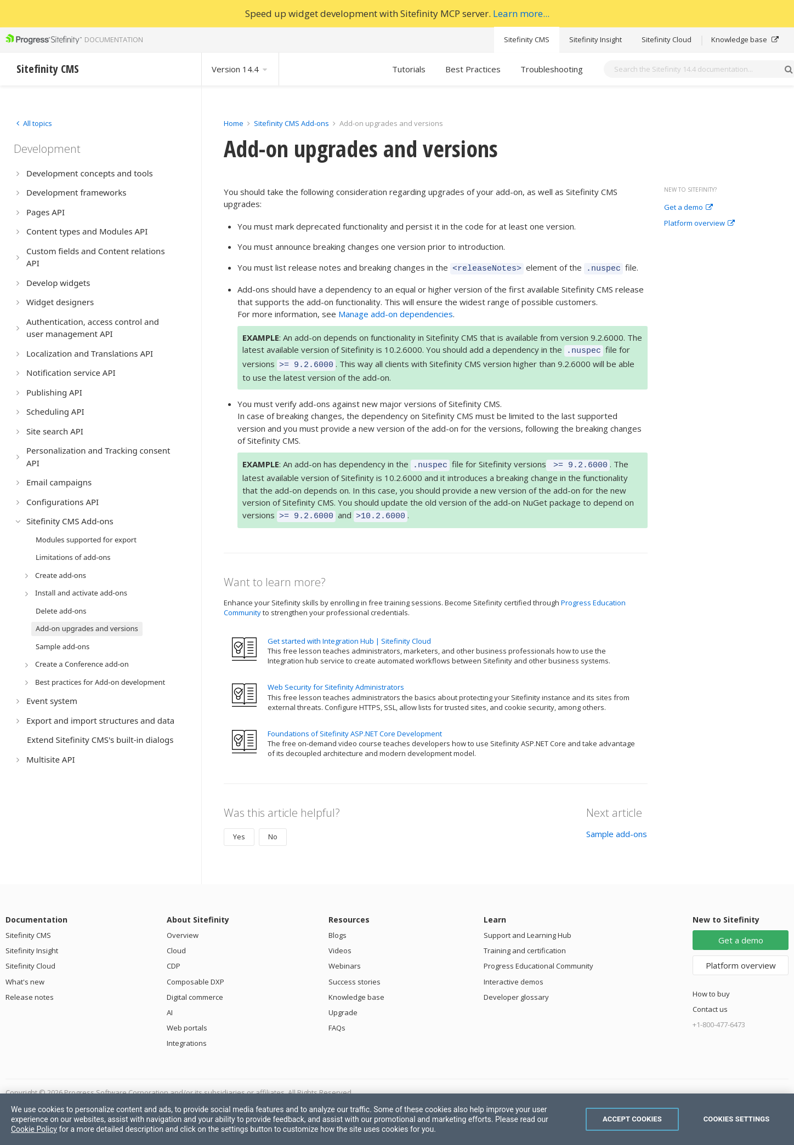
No (272, 828)
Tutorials (409, 69)
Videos (339, 942)
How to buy (711, 986)
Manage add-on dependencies (395, 312)
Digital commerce (195, 989)
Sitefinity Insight (595, 39)
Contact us (710, 1001)
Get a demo (688, 207)
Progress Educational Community (538, 958)
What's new (24, 973)
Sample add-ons (616, 825)
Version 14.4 (240, 69)
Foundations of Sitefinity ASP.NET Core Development (355, 725)
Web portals (187, 1019)
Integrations (187, 1035)
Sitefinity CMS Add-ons (291, 123)
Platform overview (699, 223)
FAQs (336, 1019)
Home (233, 123)
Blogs (337, 927)
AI (170, 1004)
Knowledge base (745, 39)
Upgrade (343, 1004)
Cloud (176, 942)
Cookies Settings (737, 1119)
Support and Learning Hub (527, 927)
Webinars (344, 958)
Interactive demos (513, 973)
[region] (397, 1119)
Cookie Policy (34, 1129)
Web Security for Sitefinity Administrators (336, 679)
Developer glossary (516, 989)
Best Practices (473, 69)
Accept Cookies (632, 1119)
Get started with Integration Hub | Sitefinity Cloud (349, 633)
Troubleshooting (551, 69)
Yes (239, 828)
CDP (173, 958)
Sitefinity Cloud (666, 39)
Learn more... (521, 13)
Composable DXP (195, 973)
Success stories (354, 973)
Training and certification (525, 942)
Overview (182, 927)
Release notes (29, 989)
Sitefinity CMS (526, 39)
